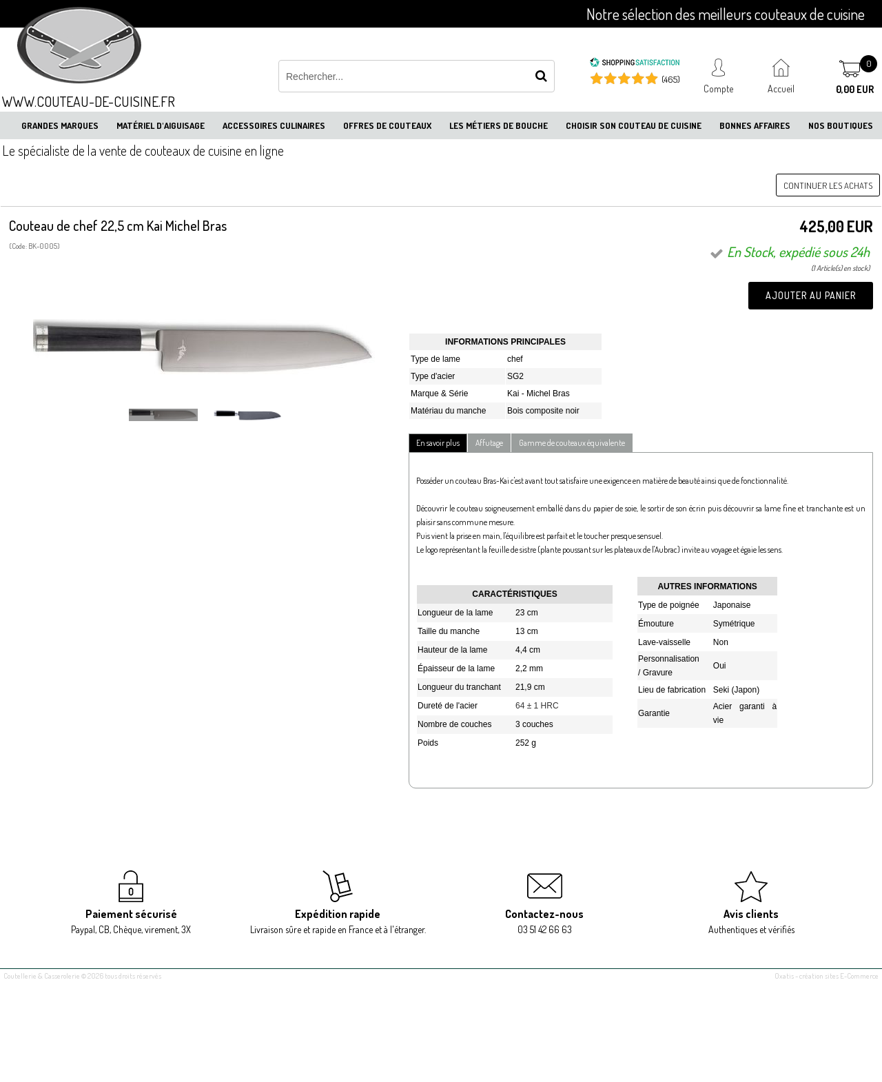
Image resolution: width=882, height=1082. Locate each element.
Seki (721, 690)
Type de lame (435, 359)
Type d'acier (433, 376)
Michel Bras (548, 393)
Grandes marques (60, 125)
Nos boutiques (840, 125)
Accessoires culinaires (274, 125)
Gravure (658, 672)
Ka (512, 393)
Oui (719, 666)
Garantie (654, 713)
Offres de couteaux (387, 125)
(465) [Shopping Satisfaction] (671, 79)
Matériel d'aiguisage (160, 125)
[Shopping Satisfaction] (634, 64)
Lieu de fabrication (672, 690)
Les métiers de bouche (498, 125)
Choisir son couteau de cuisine (633, 125)
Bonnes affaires (754, 125)
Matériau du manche (448, 411)
